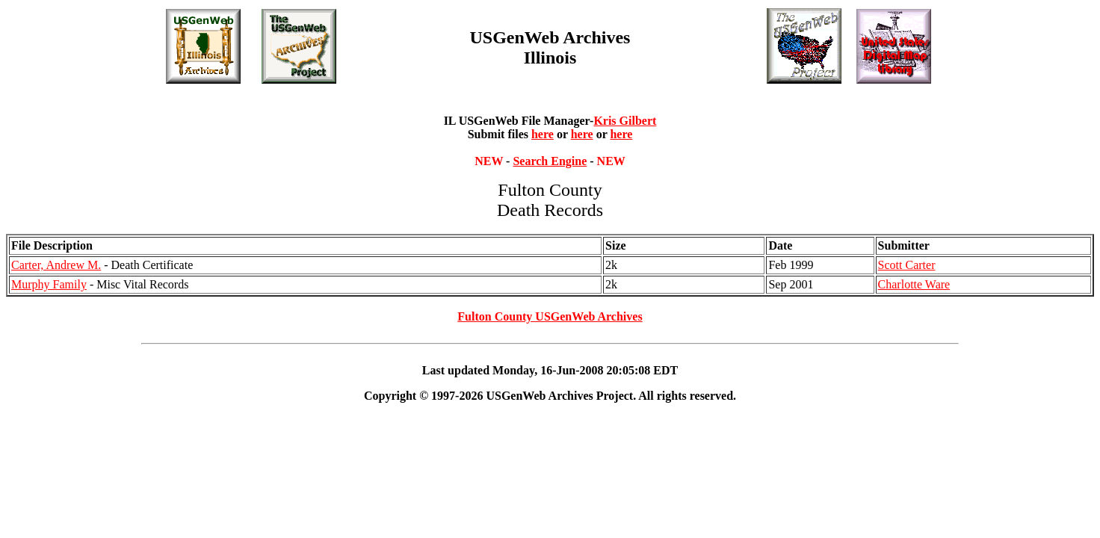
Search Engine (550, 161)
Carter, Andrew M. (56, 265)
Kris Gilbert (624, 120)
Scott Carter (907, 265)
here (542, 134)
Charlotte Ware (914, 284)
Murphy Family (49, 284)
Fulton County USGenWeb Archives (549, 316)
